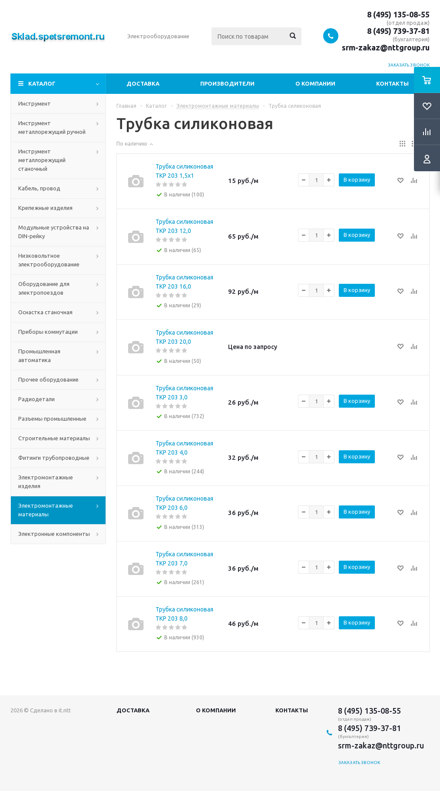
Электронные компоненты (54, 534)
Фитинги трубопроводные (53, 458)
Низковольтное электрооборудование (48, 260)
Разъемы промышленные (52, 418)
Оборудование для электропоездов (43, 288)
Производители (227, 83)
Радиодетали (36, 399)
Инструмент (34, 103)
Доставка (142, 83)
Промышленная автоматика (39, 355)
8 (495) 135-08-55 (398, 14)
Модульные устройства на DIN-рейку (53, 231)
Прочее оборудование (48, 379)
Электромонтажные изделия (45, 481)
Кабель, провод (39, 188)
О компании (315, 83)
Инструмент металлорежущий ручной (52, 127)
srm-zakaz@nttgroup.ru (386, 47)
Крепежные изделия (45, 208)
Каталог (42, 83)
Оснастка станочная (45, 312)
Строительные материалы (54, 438)
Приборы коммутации (48, 332)
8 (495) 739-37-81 (398, 31)
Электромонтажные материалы (45, 509)
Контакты (392, 83)
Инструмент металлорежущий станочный (42, 160)
